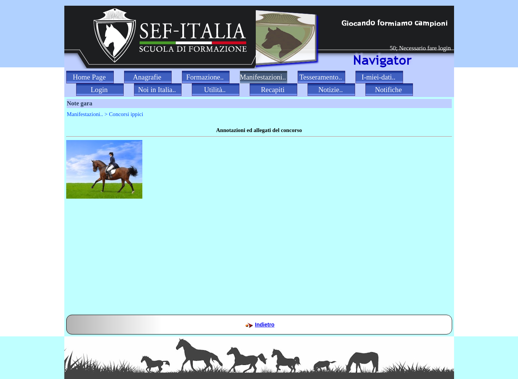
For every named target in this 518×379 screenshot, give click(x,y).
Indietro (264, 325)
